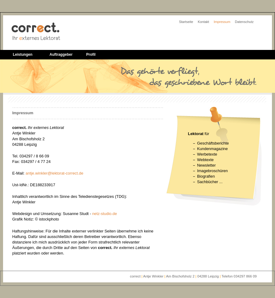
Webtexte (205, 159)
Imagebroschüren (212, 170)
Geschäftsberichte (213, 143)
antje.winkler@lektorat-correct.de (54, 173)
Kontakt (203, 22)
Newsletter (206, 165)
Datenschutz (244, 22)
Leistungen (22, 54)
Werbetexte (207, 154)
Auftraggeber (61, 54)
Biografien (206, 176)
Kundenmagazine (212, 148)
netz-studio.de (104, 213)
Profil (91, 54)
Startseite (186, 22)
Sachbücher (207, 181)
